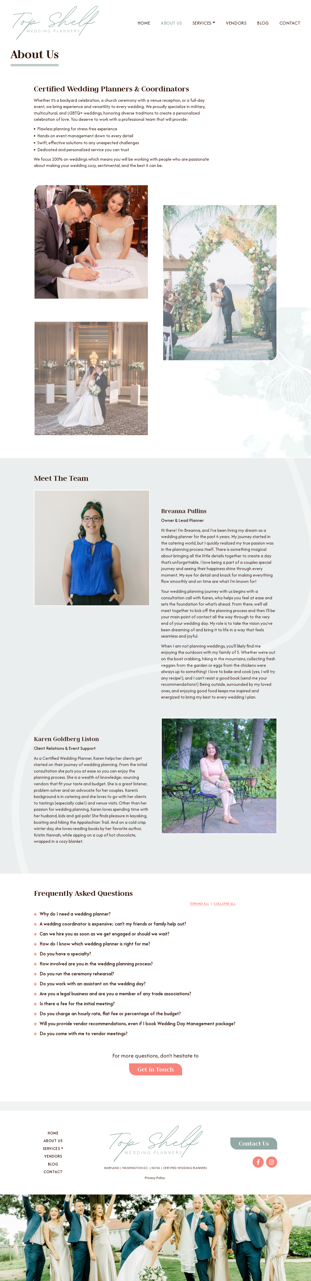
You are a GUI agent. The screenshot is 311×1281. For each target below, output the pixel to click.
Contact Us (254, 1143)
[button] (135, 914)
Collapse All (225, 903)
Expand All (199, 903)
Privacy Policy (155, 1177)
